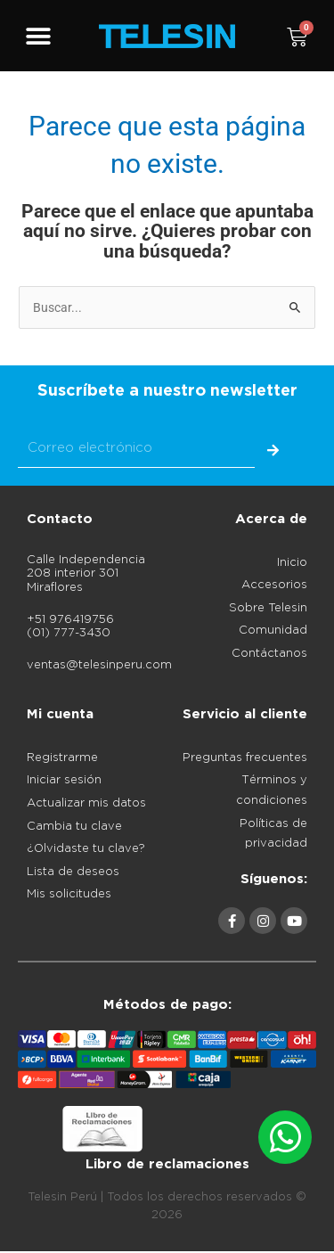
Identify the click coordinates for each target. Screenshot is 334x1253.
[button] (38, 37)
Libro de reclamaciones (167, 1164)
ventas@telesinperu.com (99, 665)
